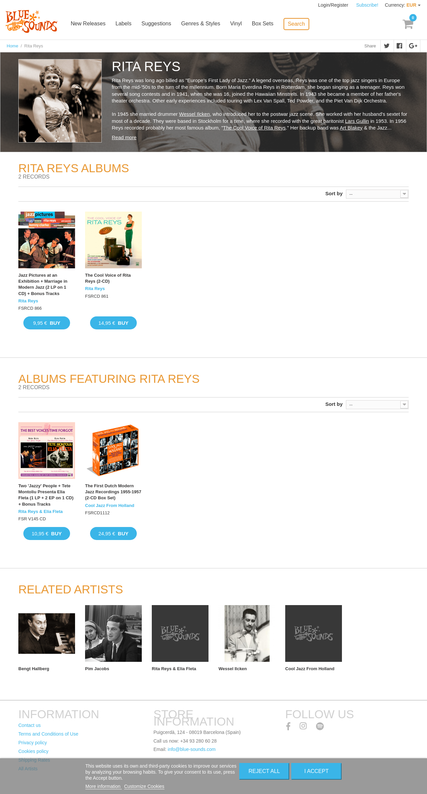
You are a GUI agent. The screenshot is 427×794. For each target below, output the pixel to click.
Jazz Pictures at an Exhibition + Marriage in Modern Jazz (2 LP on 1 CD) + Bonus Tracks (42, 284)
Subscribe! (367, 5)
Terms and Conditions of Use (48, 734)
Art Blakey (351, 127)
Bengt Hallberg (33, 668)
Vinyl (242, 24)
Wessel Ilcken (194, 114)
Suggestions (163, 24)
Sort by (334, 193)
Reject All (264, 771)
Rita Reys (28, 300)
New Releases (95, 24)
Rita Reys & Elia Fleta (40, 511)
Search (302, 23)
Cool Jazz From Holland (109, 505)
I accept (316, 771)
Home (12, 45)
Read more (124, 137)
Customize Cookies (144, 786)
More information (103, 786)
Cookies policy (33, 751)
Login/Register (334, 5)
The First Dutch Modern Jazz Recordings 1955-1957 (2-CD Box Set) (113, 491)
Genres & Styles (207, 24)
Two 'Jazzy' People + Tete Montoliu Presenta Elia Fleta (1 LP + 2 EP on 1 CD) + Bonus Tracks (45, 495)
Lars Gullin (357, 121)
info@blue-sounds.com (192, 749)
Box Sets (268, 24)
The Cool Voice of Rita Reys (254, 127)
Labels (130, 24)
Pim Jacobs (97, 668)
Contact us (29, 725)
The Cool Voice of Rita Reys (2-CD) (108, 278)
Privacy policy (32, 742)
